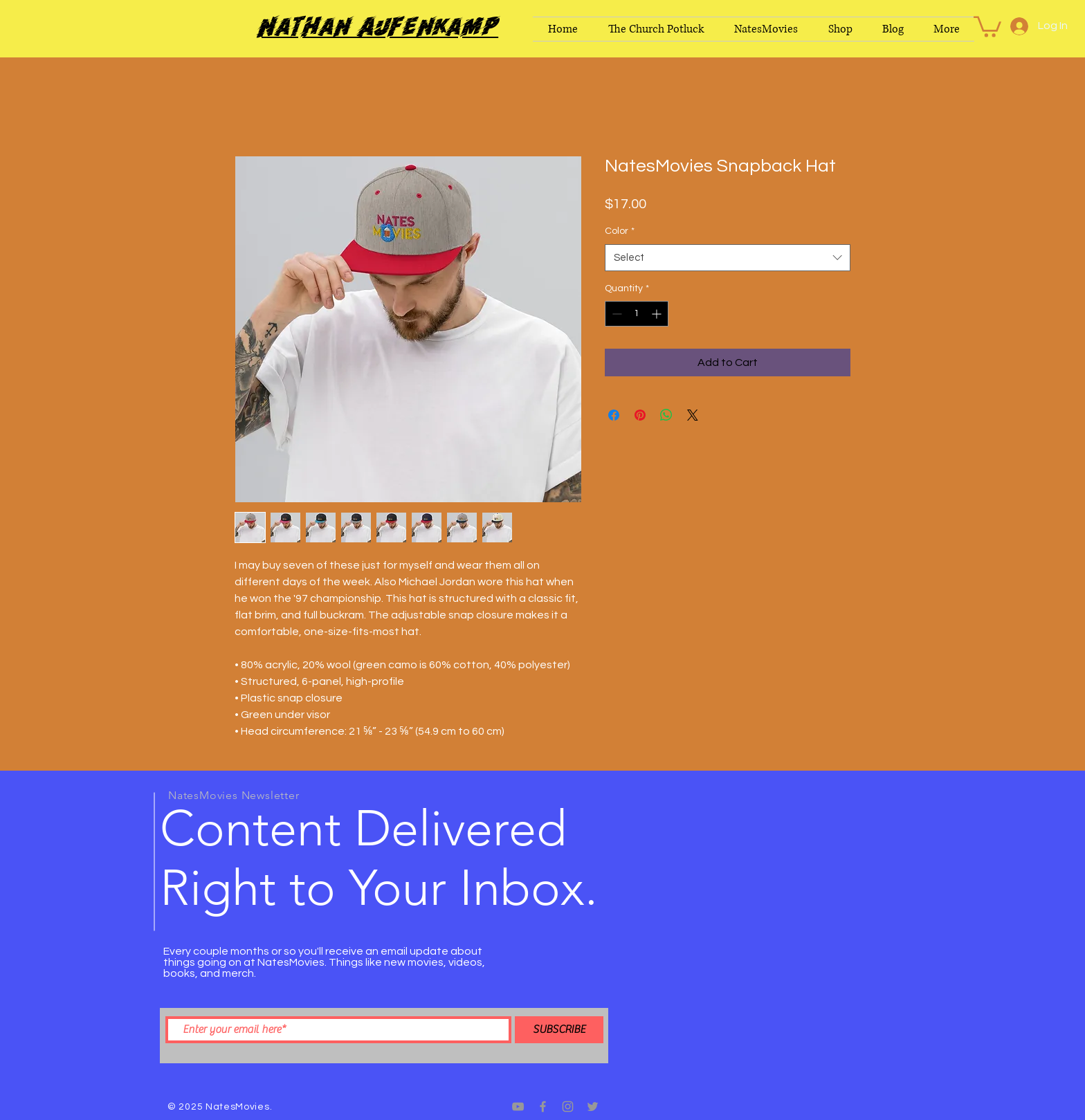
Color (620, 231)
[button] (987, 25)
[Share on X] (692, 415)
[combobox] (727, 257)
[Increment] (657, 314)
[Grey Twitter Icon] (592, 1106)
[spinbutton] (636, 314)
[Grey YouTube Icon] (518, 1106)
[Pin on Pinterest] (640, 415)
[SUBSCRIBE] (559, 1029)
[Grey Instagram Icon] (567, 1106)
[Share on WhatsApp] (666, 415)
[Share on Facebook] (613, 415)
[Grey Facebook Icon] (543, 1106)
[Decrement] (615, 314)
